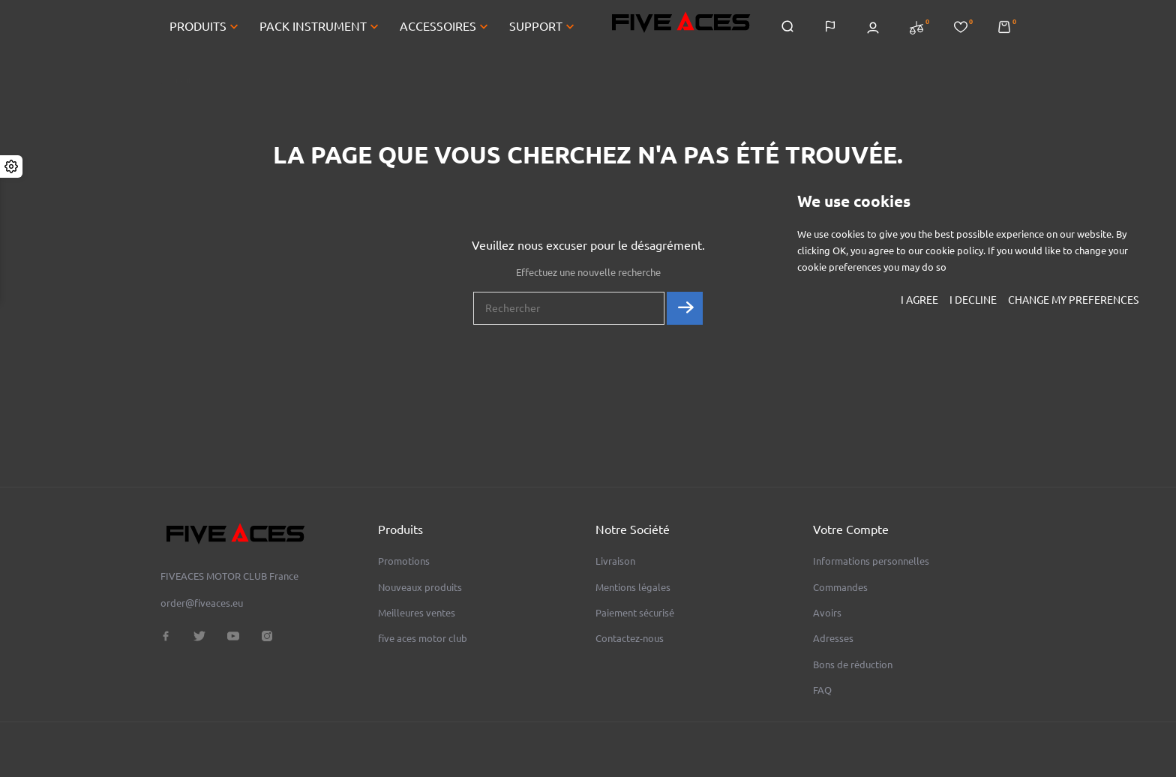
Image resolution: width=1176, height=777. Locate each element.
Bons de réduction (852, 664)
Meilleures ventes (416, 613)
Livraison (615, 561)
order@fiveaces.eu (201, 603)
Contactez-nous (630, 638)
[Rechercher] (568, 313)
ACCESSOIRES (445, 28)
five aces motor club (422, 638)
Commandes (840, 587)
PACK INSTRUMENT (321, 28)
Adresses (833, 638)
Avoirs (827, 613)
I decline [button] (973, 300)
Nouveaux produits (420, 587)
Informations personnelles (871, 561)
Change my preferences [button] (1073, 300)
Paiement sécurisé (635, 613)
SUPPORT (543, 28)
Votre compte (851, 529)
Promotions (404, 561)
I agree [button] (919, 300)
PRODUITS (206, 28)
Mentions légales (633, 587)
